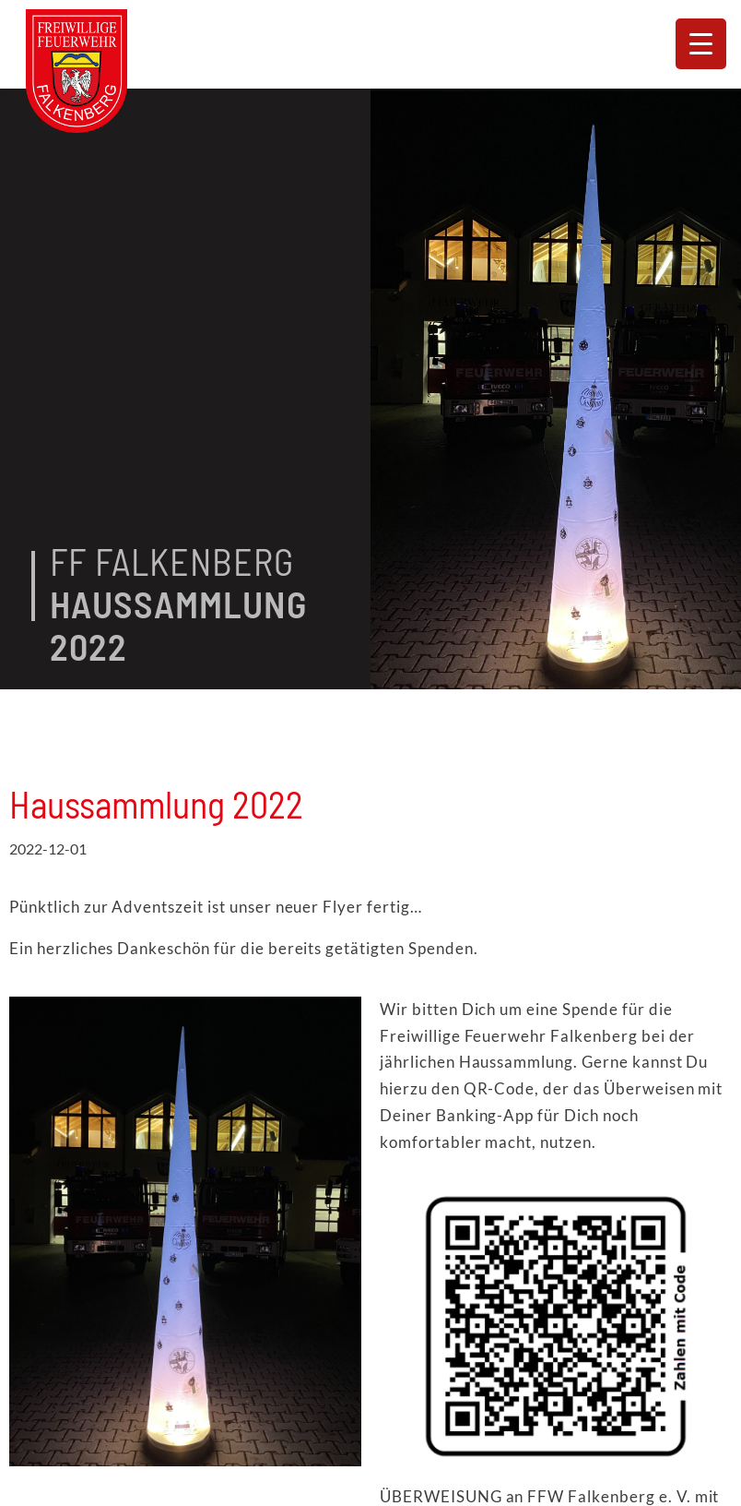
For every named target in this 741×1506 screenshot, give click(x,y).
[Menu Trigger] (701, 43)
